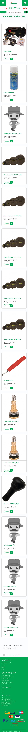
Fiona (2, 669)
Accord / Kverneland (6, 662)
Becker (3, 667)
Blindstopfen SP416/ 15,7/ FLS (13, 133)
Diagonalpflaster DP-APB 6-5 (12, 257)
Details (7, 59)
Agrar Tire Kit (8, 51)
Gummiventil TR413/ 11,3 (11, 421)
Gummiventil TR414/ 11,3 (11, 462)
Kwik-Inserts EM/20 (9, 545)
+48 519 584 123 (13, 8)
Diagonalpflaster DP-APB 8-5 (12, 339)
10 (18, 655)
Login (2, 689)
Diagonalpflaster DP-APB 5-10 (12, 216)
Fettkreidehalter (8, 380)
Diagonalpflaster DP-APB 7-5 (12, 298)
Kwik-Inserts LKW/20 (10, 586)
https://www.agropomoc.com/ (14, 2)
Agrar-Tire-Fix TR (9, 92)
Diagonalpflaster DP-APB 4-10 (12, 174)
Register (3, 692)
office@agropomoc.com (10, 700)
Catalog (3, 12)
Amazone (3, 665)
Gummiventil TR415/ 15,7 (11, 504)
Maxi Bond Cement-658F (11, 627)
